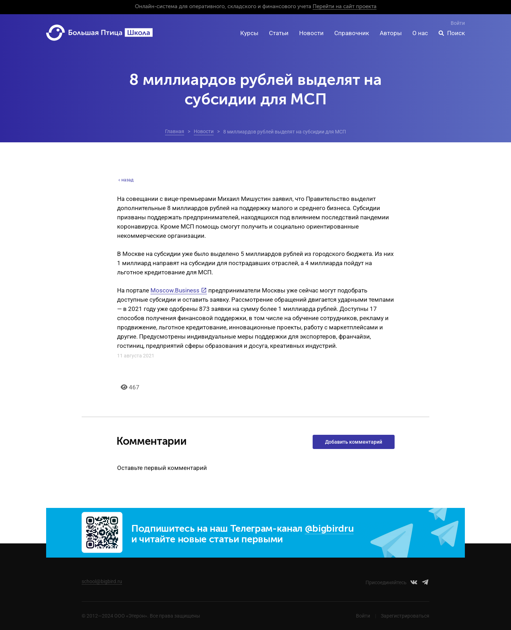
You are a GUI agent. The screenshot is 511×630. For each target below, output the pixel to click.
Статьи (279, 33)
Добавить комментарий (353, 442)
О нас (420, 33)
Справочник (351, 33)
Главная (174, 131)
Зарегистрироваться (405, 616)
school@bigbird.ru (102, 581)
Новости (311, 33)
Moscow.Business (174, 290)
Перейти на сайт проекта (345, 6)
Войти (458, 23)
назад (125, 179)
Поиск (456, 33)
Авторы (391, 33)
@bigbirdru (329, 529)
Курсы (249, 33)
